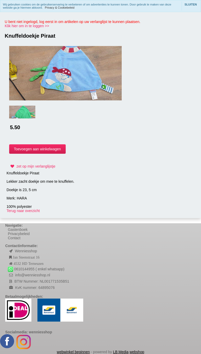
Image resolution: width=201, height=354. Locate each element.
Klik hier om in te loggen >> (27, 26)
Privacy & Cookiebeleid (59, 7)
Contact (14, 238)
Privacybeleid (19, 234)
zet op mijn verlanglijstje (32, 166)
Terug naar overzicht (23, 211)
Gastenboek (18, 229)
